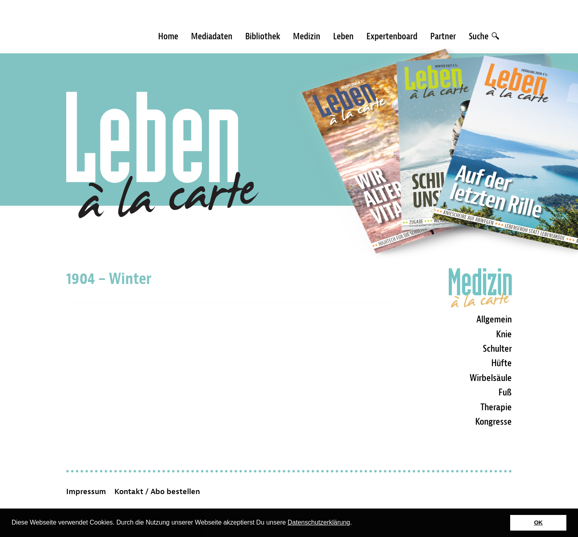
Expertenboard (391, 36)
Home (168, 36)
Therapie (496, 407)
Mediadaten (211, 36)
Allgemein (494, 319)
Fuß (505, 392)
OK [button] (538, 522)
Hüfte (501, 363)
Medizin (306, 36)
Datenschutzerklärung (319, 522)
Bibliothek (262, 36)
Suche (484, 36)
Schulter (497, 348)
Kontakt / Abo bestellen (157, 491)
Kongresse (493, 421)
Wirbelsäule (491, 378)
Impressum (86, 491)
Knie (504, 334)
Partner (443, 36)
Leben (343, 36)
